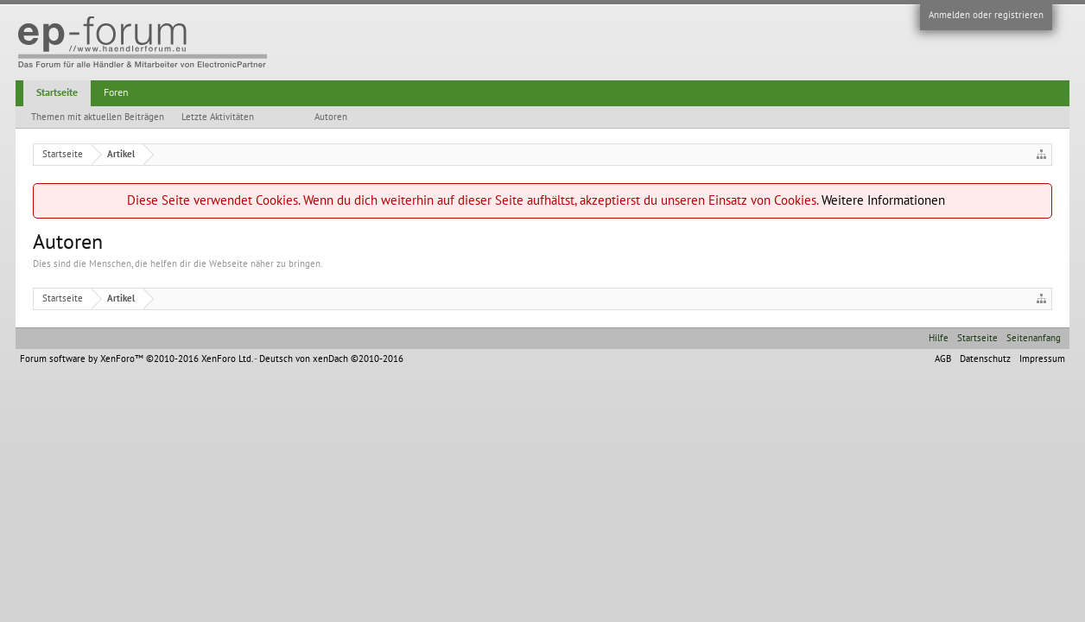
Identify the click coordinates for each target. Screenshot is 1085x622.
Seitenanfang (1033, 338)
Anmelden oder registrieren (986, 15)
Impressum (1042, 359)
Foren (116, 92)
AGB (943, 359)
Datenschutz (985, 359)
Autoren (330, 117)
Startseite (57, 92)
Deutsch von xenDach (331, 359)
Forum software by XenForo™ (136, 359)
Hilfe (939, 338)
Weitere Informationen (883, 200)
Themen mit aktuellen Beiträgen (97, 117)
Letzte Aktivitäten (217, 117)
